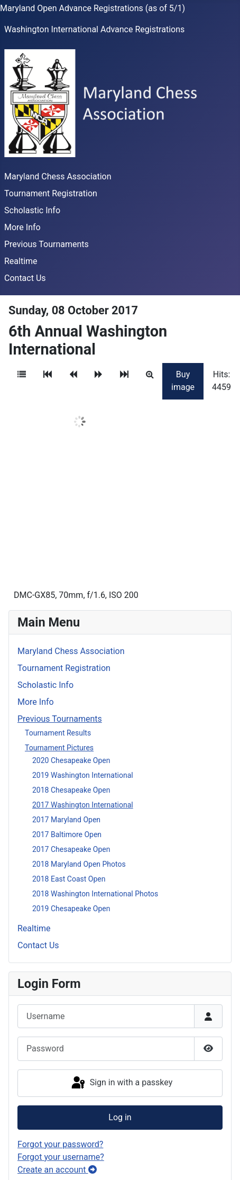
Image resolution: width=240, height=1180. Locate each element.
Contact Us (25, 278)
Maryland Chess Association (58, 176)
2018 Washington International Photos (95, 893)
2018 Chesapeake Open (71, 790)
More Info (22, 227)
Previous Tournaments (46, 244)
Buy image (183, 380)
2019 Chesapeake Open (71, 908)
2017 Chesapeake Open (71, 849)
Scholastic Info (32, 210)
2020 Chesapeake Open (71, 760)
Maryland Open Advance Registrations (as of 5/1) (92, 8)
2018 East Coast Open (68, 879)
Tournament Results (58, 733)
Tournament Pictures (59, 747)
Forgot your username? (60, 1157)
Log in (119, 1117)
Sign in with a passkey (121, 1083)
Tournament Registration (50, 193)
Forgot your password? (60, 1144)
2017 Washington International (82, 805)
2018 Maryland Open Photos (79, 864)
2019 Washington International (82, 775)
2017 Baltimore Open (66, 834)
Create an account (57, 1170)
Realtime (21, 261)
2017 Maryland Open (66, 819)
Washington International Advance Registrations (94, 29)
